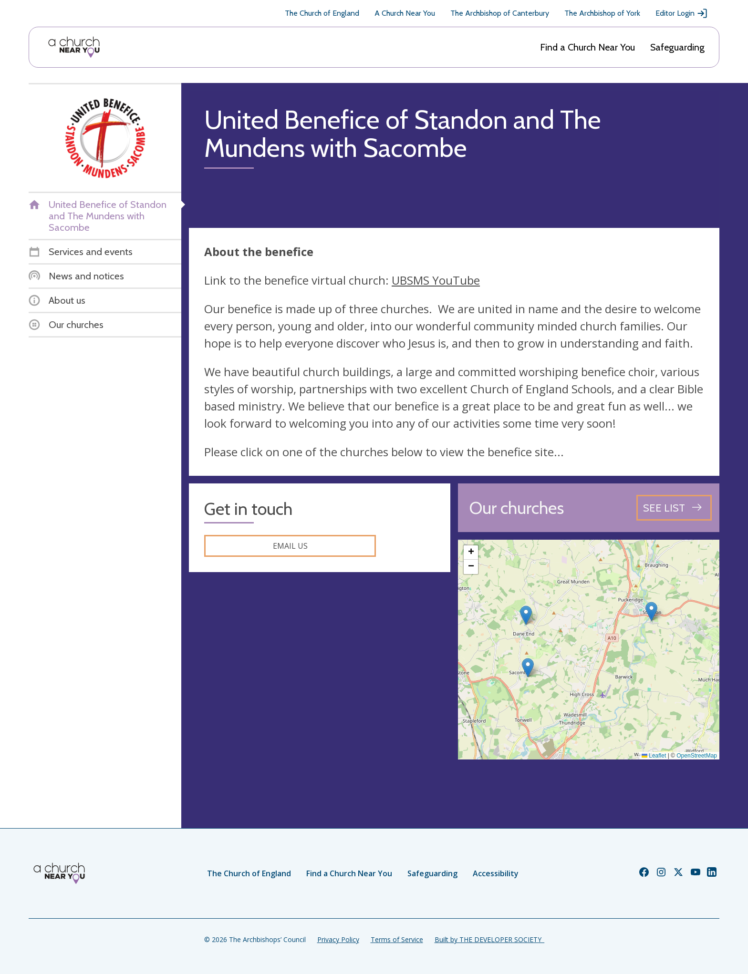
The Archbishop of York (602, 13)
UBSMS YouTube (436, 280)
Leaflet (654, 755)
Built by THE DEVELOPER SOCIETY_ (489, 939)
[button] (651, 611)
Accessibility (496, 873)
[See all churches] (674, 508)
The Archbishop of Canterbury (499, 13)
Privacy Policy (338, 939)
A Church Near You (404, 13)
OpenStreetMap (696, 755)
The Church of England (322, 13)
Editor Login (681, 13)
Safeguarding (677, 47)
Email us (290, 546)
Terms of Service (397, 939)
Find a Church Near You (587, 47)
